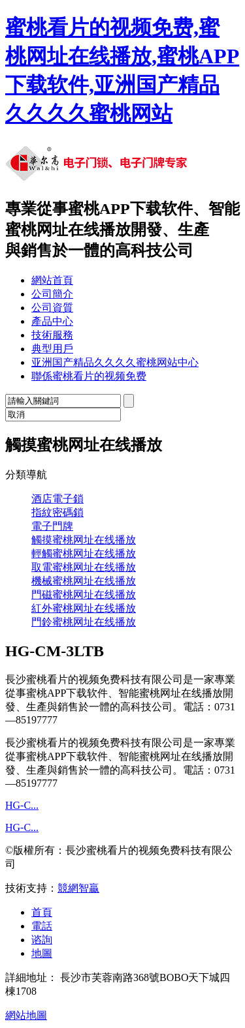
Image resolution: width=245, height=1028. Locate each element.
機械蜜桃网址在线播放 (83, 580)
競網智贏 (78, 888)
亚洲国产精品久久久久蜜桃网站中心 (115, 362)
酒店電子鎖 (57, 498)
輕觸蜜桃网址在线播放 (83, 553)
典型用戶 (52, 348)
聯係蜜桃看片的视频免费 (88, 376)
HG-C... (22, 805)
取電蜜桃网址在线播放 (83, 567)
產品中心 (52, 321)
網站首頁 (52, 280)
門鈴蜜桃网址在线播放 (83, 621)
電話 (41, 925)
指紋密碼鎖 (57, 512)
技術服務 (52, 334)
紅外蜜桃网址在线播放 (83, 608)
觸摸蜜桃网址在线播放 (83, 539)
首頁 (41, 912)
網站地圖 (26, 1015)
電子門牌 (52, 526)
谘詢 (41, 939)
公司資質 (52, 307)
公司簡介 (52, 293)
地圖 (41, 953)
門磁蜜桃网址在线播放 (83, 594)
